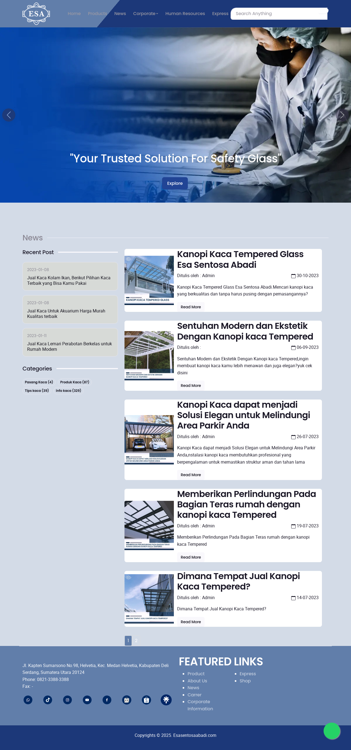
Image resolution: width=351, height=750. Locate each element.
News (193, 688)
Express (248, 674)
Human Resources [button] (185, 13)
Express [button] (220, 13)
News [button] (120, 13)
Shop (245, 681)
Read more (191, 307)
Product (196, 674)
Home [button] (74, 13)
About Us (197, 681)
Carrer (195, 695)
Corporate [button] (144, 13)
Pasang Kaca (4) (39, 382)
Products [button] (97, 13)
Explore (175, 183)
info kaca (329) (68, 390)
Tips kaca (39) (37, 390)
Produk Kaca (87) (74, 382)
